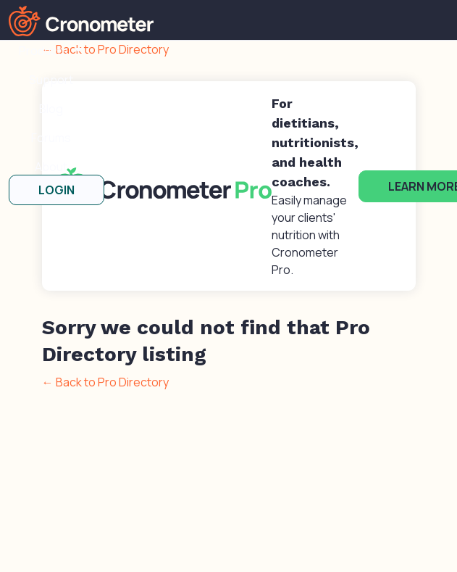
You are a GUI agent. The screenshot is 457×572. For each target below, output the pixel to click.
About (51, 167)
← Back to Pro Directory (105, 382)
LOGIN (56, 190)
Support (51, 80)
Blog (51, 109)
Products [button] (44, 51)
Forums (51, 138)
